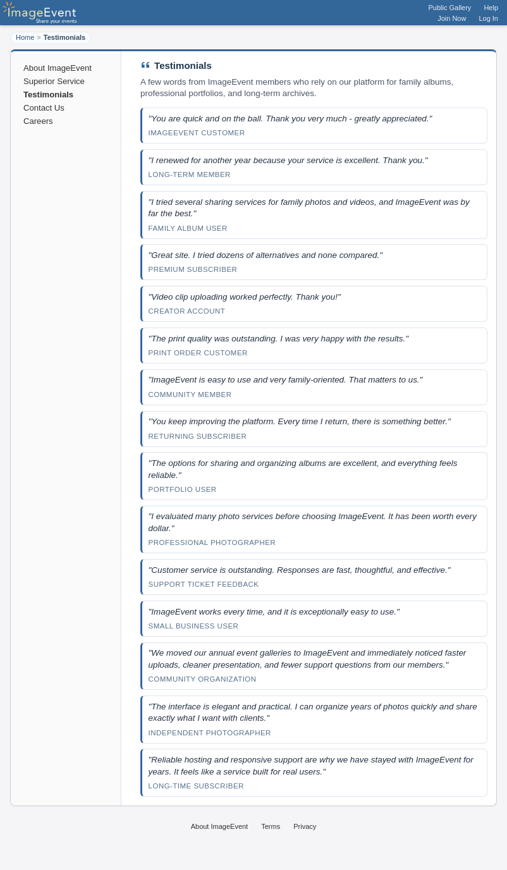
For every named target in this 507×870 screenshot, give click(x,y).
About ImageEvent (57, 68)
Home (25, 37)
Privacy (304, 826)
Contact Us (43, 108)
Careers (38, 121)
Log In (488, 18)
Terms (270, 826)
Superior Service (54, 81)
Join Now (451, 18)
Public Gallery (450, 7)
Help (491, 7)
